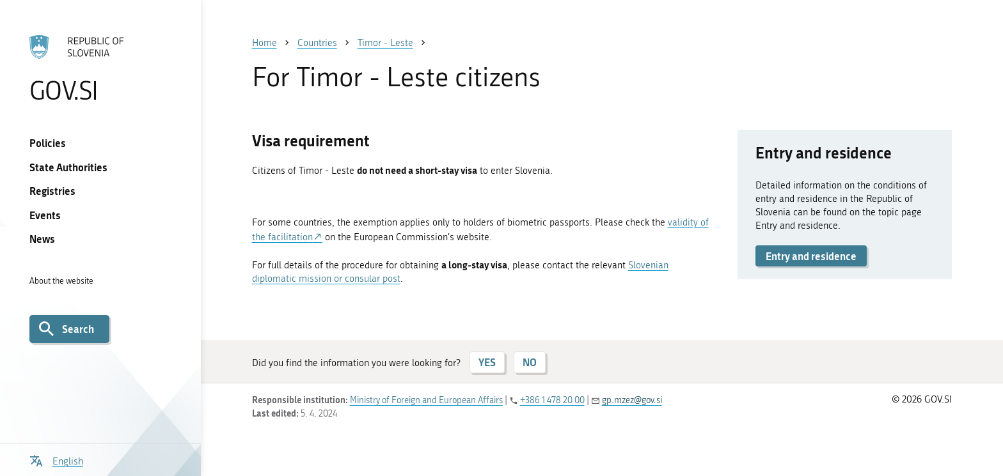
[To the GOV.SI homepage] (100, 68)
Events (45, 215)
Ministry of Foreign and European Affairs (426, 400)
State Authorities (68, 167)
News (42, 238)
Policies (47, 142)
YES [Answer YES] (487, 362)
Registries (52, 190)
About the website (61, 281)
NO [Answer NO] (530, 362)
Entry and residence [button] (811, 256)
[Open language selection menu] (56, 459)
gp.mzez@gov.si (632, 400)
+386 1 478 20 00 (552, 400)
